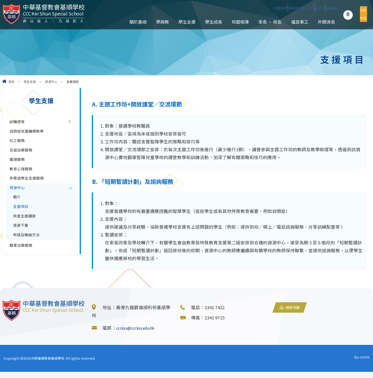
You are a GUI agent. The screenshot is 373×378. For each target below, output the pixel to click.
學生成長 (209, 22)
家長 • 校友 (265, 22)
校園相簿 (235, 22)
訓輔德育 (19, 122)
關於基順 (133, 22)
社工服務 (19, 145)
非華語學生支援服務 (30, 191)
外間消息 (226, 8)
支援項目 (22, 225)
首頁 (11, 81)
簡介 (17, 214)
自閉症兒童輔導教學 (30, 134)
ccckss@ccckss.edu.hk (139, 334)
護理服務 (19, 168)
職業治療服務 (23, 272)
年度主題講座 (26, 237)
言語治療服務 (23, 157)
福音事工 (295, 22)
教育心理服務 (23, 179)
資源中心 (321, 8)
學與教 (158, 22)
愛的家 (296, 8)
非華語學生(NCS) (262, 8)
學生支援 (182, 22)
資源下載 (22, 248)
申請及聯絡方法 (29, 260)
